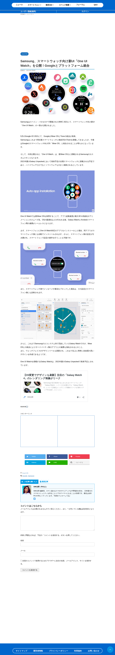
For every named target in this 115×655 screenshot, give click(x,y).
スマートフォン (34, 5)
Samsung (31, 476)
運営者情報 (38, 651)
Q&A (95, 5)
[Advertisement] (58, 33)
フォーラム (80, 5)
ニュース (25, 473)
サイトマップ (21, 651)
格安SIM (49, 5)
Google (24, 476)
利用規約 (78, 651)
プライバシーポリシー (58, 651)
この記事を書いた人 (29, 482)
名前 (22, 540)
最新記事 (44, 482)
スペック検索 (64, 5)
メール (22, 551)
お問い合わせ (93, 651)
